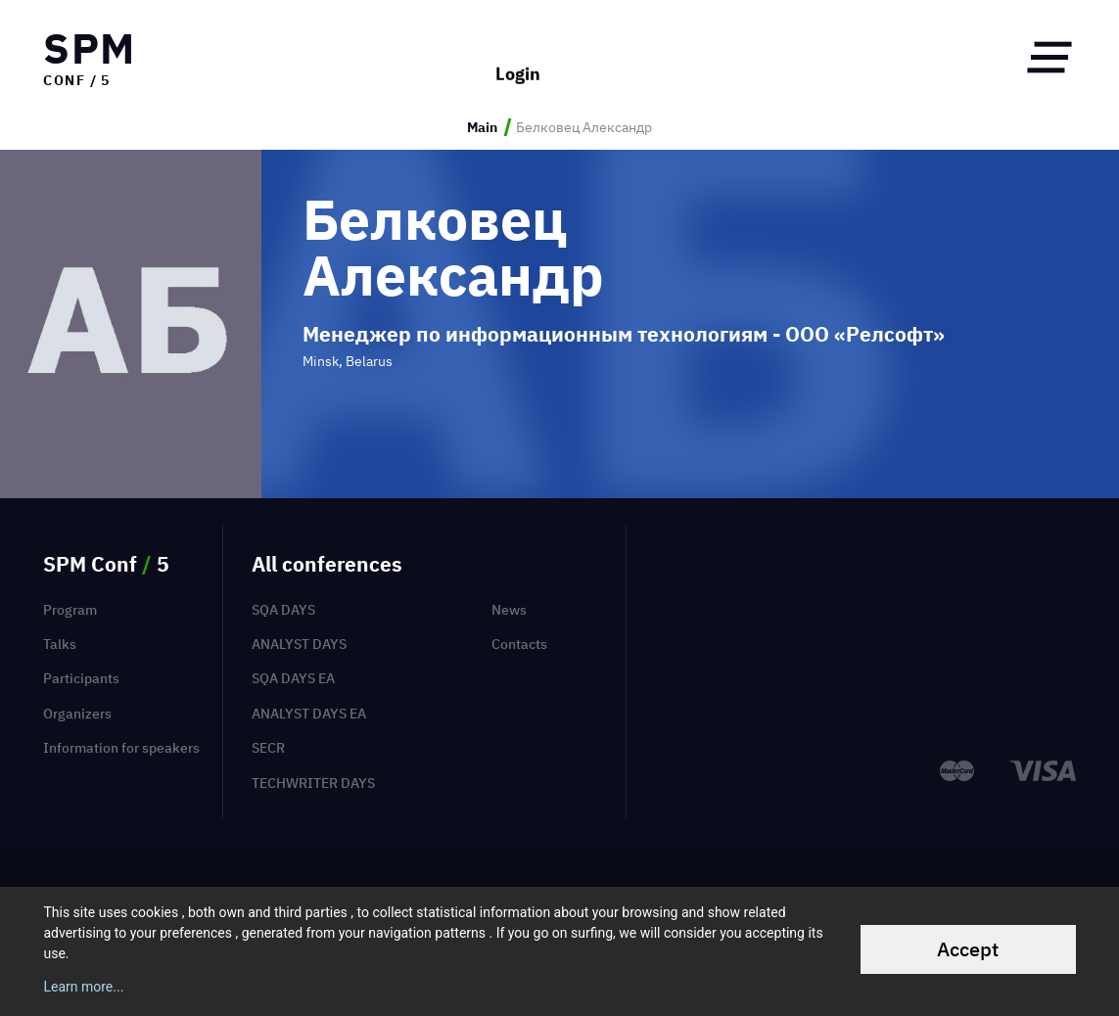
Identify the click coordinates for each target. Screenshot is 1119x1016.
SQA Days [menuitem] (283, 609)
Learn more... (83, 986)
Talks (59, 643)
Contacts (519, 643)
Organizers (77, 713)
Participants (81, 678)
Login (517, 58)
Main (482, 127)
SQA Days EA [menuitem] (293, 678)
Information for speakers (121, 747)
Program (70, 609)
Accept (968, 949)
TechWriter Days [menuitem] (313, 782)
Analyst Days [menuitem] (299, 643)
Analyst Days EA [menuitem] (309, 713)
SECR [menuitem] (268, 747)
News (509, 609)
